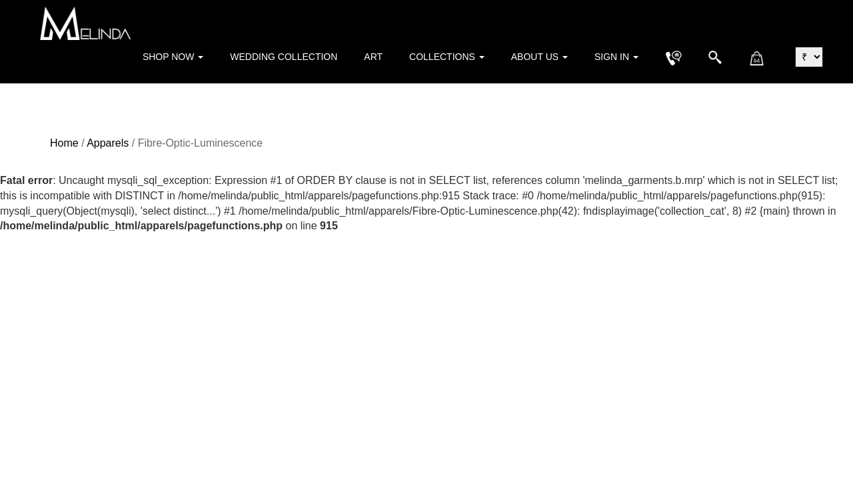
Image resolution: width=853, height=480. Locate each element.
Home (64, 143)
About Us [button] (539, 56)
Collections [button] (446, 56)
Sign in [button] (616, 56)
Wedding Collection (283, 56)
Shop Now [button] (173, 56)
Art (373, 56)
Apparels (108, 143)
